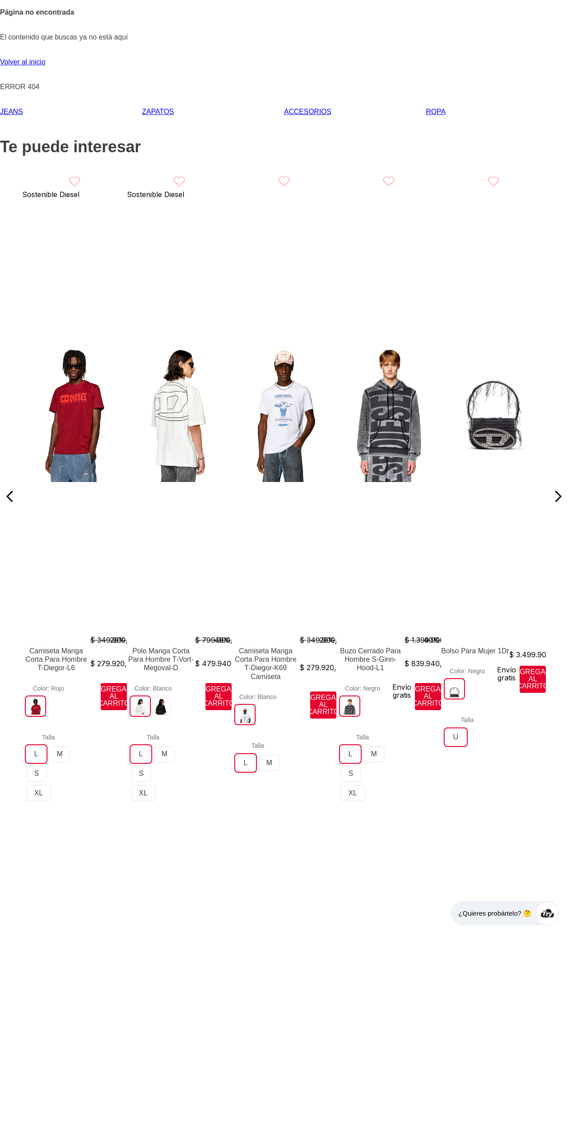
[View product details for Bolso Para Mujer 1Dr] (493, 496)
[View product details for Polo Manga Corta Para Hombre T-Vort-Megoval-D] (179, 496)
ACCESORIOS (307, 111)
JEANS (11, 111)
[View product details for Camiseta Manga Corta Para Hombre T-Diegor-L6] (74, 496)
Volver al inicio (22, 62)
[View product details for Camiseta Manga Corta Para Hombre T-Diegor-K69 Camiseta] (284, 496)
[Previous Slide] (10, 496)
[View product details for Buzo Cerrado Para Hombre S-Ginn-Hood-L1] (388, 496)
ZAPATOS (158, 111)
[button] (35, 706)
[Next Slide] (558, 496)
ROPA (436, 111)
